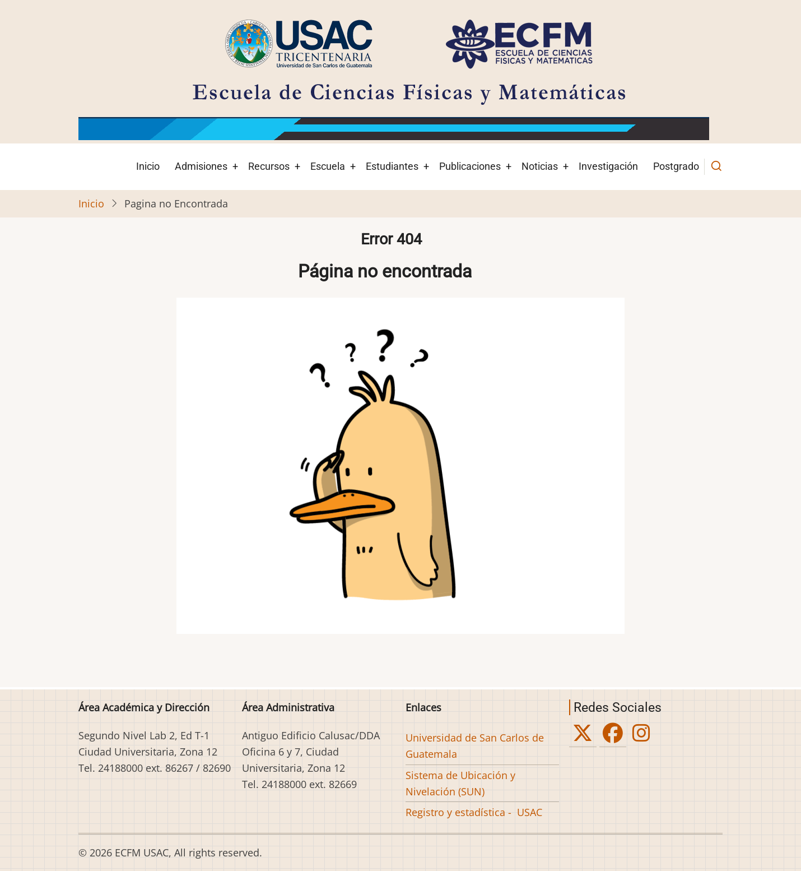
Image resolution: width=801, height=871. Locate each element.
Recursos (269, 166)
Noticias (539, 166)
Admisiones (201, 166)
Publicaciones (470, 166)
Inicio (148, 166)
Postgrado (676, 166)
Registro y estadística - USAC (474, 812)
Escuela (327, 166)
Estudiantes (392, 166)
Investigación (608, 166)
